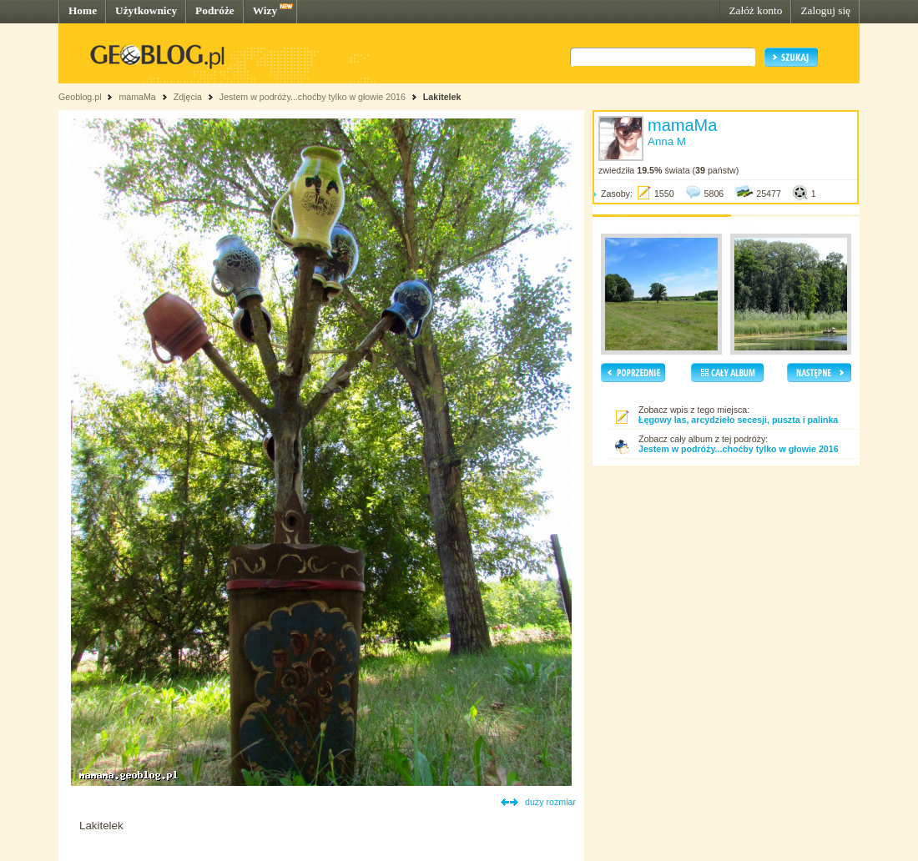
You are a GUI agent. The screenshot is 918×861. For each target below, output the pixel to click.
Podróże (215, 10)
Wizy (265, 10)
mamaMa (137, 97)
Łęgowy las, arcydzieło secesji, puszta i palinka (738, 420)
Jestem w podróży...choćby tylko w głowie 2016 (312, 97)
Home (82, 10)
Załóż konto (755, 10)
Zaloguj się (825, 10)
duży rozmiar (550, 802)
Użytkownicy (146, 10)
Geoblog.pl (80, 97)
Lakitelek (442, 97)
